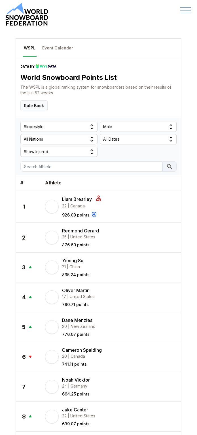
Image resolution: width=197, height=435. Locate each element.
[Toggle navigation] (185, 10)
